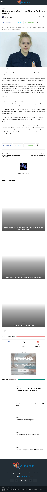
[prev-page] (3, 331)
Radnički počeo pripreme (38, 155)
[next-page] (5, 331)
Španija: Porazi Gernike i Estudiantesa (28, 435)
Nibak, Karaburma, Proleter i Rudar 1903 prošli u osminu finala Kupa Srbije (23, 228)
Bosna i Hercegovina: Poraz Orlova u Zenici (29, 450)
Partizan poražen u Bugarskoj (23, 325)
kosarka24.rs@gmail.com (25, 476)
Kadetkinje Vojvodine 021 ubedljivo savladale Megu (23, 277)
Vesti (3, 8)
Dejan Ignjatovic (10, 17)
